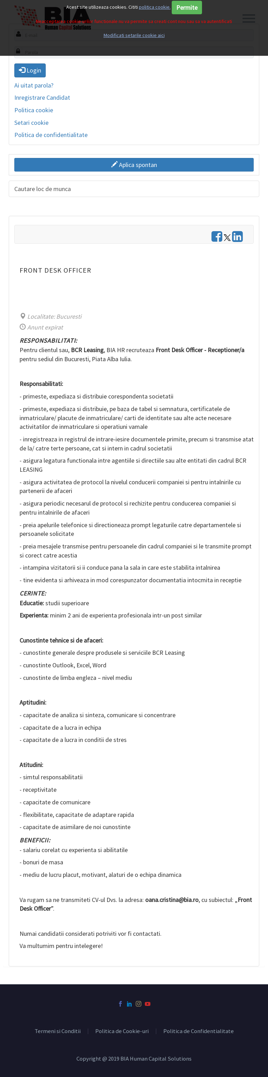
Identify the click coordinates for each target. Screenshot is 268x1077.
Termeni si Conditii (58, 1031)
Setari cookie (31, 123)
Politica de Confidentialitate (198, 1031)
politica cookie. (155, 7)
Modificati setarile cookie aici (134, 35)
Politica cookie (33, 110)
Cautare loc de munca (42, 189)
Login (30, 70)
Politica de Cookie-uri (122, 1031)
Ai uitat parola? (33, 85)
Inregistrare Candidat (42, 97)
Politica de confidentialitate (51, 135)
